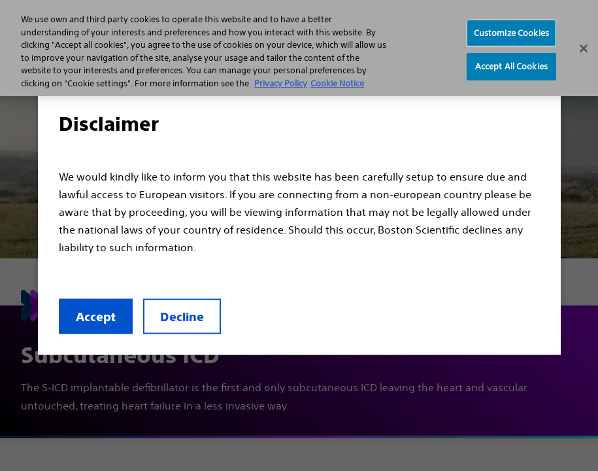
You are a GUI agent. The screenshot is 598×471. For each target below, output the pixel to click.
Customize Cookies (511, 32)
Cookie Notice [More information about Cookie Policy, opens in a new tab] (337, 83)
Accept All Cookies (511, 66)
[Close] (583, 48)
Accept (96, 316)
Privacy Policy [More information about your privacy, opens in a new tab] (280, 83)
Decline (182, 316)
